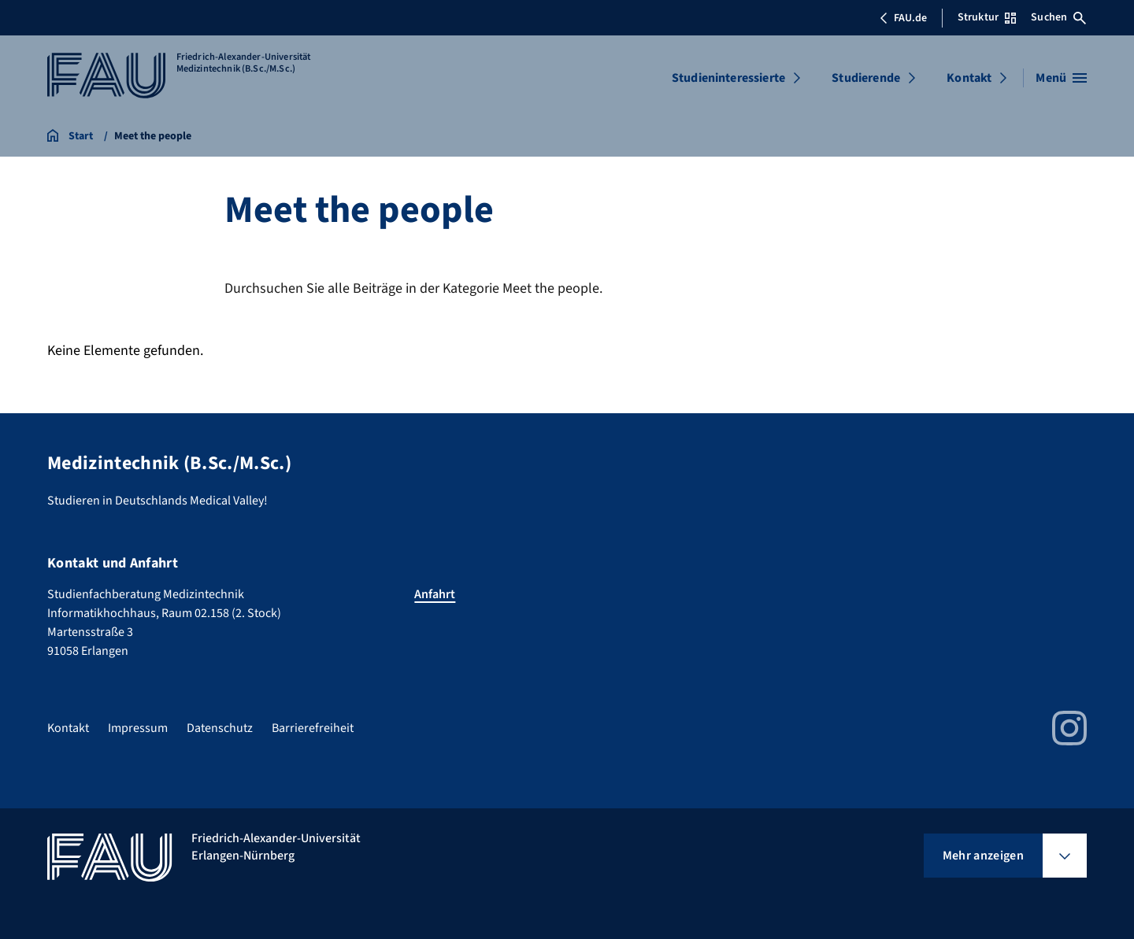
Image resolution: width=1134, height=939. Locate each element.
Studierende (866, 78)
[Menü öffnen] (1061, 78)
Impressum (138, 728)
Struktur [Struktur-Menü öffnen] (987, 17)
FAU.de (903, 18)
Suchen (1058, 17)
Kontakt (969, 78)
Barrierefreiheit (313, 728)
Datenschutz (220, 728)
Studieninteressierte (728, 78)
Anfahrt (434, 594)
